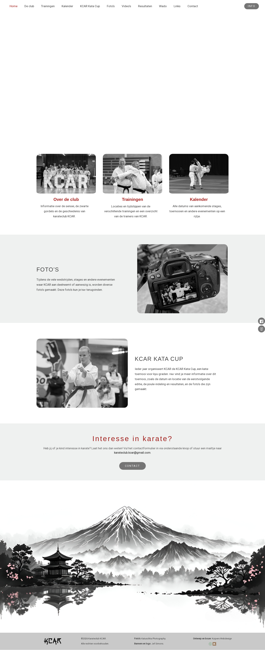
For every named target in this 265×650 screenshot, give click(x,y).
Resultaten (137, 6)
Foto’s (105, 6)
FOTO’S (47, 269)
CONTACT (132, 466)
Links (167, 6)
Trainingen (45, 6)
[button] (251, 6)
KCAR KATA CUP (159, 358)
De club (27, 6)
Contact (181, 6)
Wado (154, 6)
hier (84, 289)
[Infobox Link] (66, 188)
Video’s (119, 6)
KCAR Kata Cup (85, 6)
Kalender (63, 6)
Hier (172, 374)
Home (13, 6)
